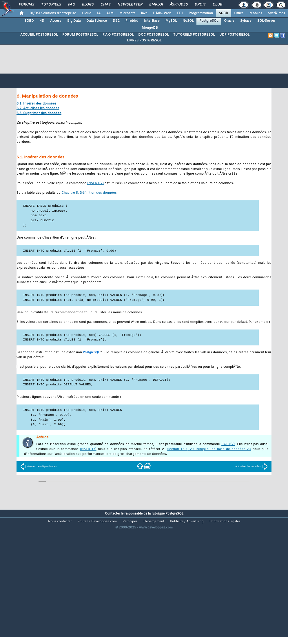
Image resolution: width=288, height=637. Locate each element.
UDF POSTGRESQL (234, 35)
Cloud (86, 13)
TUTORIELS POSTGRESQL (194, 35)
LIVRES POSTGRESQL (144, 41)
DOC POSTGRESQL (153, 35)
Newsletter (130, 4)
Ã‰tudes (178, 4)
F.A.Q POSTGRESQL (118, 35)
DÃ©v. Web (162, 13)
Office (239, 13)
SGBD (223, 13)
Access (55, 21)
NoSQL (188, 21)
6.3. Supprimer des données (39, 113)
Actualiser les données (251, 466)
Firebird (131, 21)
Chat (105, 4)
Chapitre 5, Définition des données (89, 193)
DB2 (116, 21)
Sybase (245, 21)
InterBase (152, 21)
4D (42, 21)
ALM (110, 13)
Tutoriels (51, 4)
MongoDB (150, 28)
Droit (200, 4)
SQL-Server (266, 21)
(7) (95, 183)
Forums (26, 4)
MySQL (171, 21)
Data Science (96, 21)
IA (99, 13)
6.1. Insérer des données (36, 104)
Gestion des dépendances (38, 466)
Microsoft (127, 13)
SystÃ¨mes (276, 13)
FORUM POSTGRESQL (80, 35)
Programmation (201, 13)
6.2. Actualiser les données (38, 108)
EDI (180, 13)
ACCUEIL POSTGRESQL (39, 35)
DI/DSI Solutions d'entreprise (53, 13)
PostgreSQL (208, 21)
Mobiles (255, 13)
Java (144, 13)
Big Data (74, 21)
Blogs (87, 4)
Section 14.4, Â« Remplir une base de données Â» (209, 449)
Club (217, 4)
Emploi (156, 4)
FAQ (72, 4)
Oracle (229, 21)
